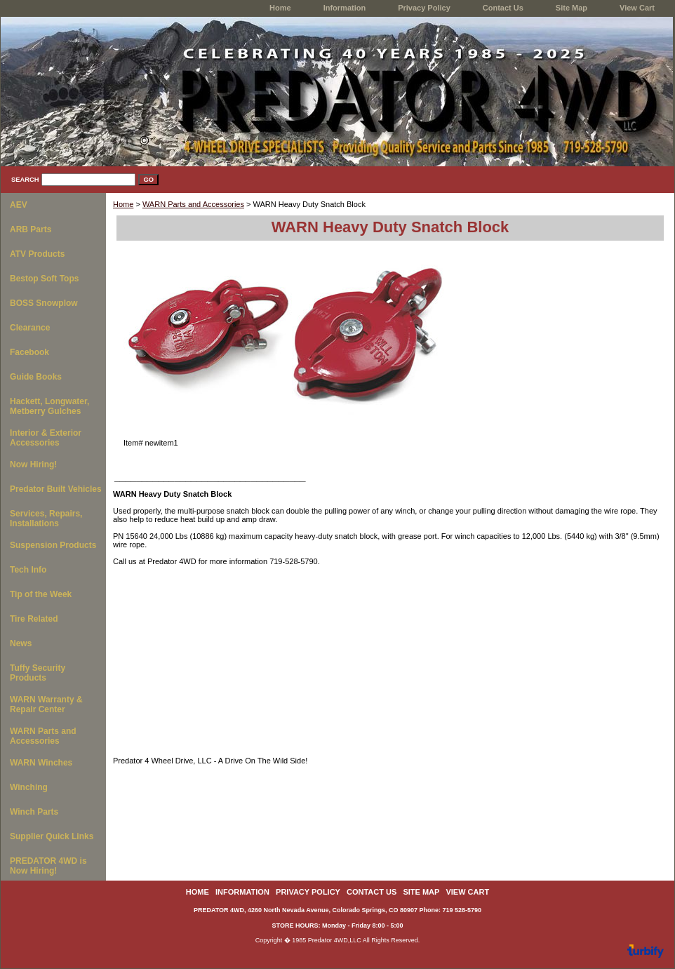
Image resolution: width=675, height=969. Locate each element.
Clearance (30, 328)
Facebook (29, 352)
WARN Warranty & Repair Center (46, 704)
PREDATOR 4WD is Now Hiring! (48, 866)
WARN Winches (41, 763)
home (280, 8)
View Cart (637, 8)
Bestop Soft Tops (44, 278)
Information (344, 8)
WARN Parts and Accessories (193, 204)
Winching (29, 787)
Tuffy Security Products (37, 673)
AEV (18, 205)
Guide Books (36, 377)
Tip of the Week (41, 594)
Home (123, 204)
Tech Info (28, 570)
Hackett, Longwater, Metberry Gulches (49, 406)
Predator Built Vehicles (56, 489)
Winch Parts (34, 812)
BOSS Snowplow (44, 303)
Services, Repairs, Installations (46, 518)
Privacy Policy (424, 8)
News (21, 643)
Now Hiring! (33, 464)
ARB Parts (30, 229)
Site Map (571, 8)
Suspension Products (53, 545)
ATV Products (37, 254)
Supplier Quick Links (51, 836)
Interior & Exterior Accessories (45, 438)
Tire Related (34, 619)
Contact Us (503, 8)
